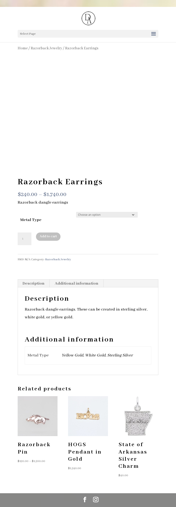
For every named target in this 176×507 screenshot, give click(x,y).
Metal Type (30, 219)
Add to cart (48, 236)
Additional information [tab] (76, 283)
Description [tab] (33, 283)
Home (23, 48)
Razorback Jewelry (46, 48)
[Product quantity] (24, 238)
